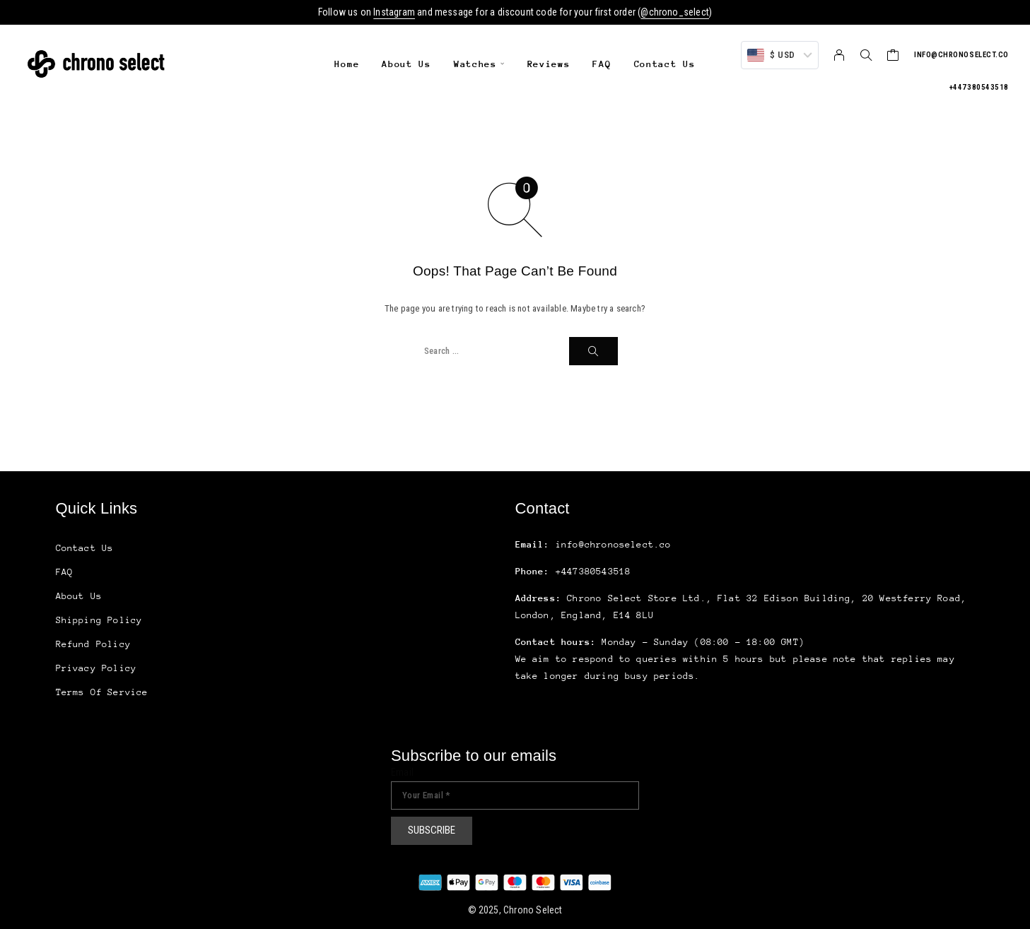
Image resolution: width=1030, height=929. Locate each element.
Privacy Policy (96, 668)
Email (402, 772)
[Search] (866, 55)
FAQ (601, 64)
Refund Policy (93, 644)
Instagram (394, 12)
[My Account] (839, 55)
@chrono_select (674, 12)
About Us (406, 64)
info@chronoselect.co (961, 54)
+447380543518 (979, 87)
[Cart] (893, 56)
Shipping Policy (99, 620)
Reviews (548, 64)
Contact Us (665, 64)
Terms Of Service (102, 692)
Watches (475, 64)
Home (346, 64)
